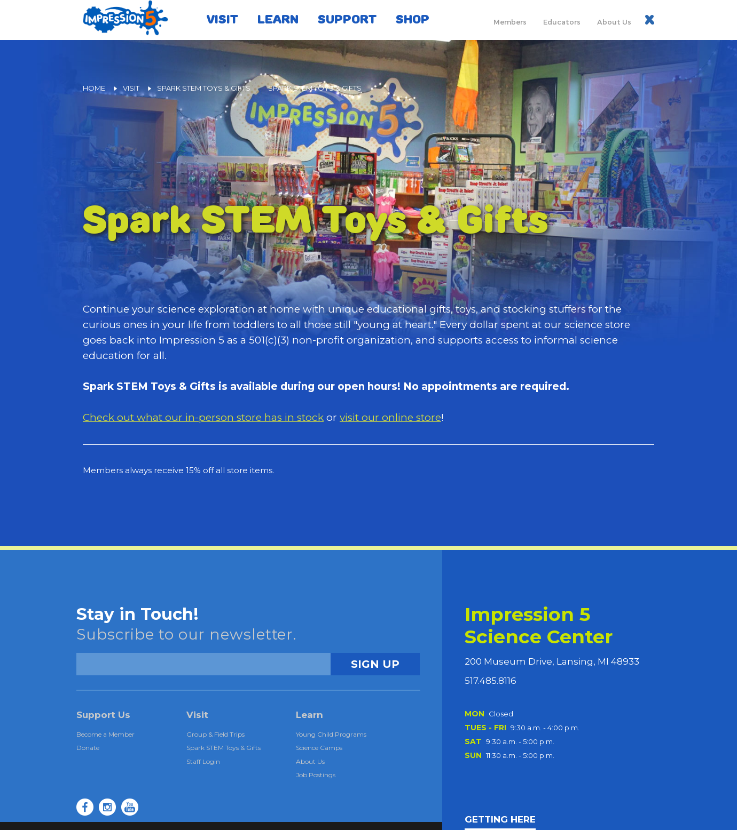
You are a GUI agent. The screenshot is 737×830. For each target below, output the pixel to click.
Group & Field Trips (215, 734)
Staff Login (203, 761)
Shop (412, 19)
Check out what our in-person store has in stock (203, 417)
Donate (87, 748)
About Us (614, 22)
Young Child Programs (331, 734)
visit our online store (390, 417)
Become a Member (105, 734)
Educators (562, 22)
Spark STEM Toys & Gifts (203, 88)
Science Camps (319, 748)
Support (347, 19)
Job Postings (315, 775)
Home (94, 88)
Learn (278, 19)
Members (510, 22)
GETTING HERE (500, 820)
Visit (222, 19)
